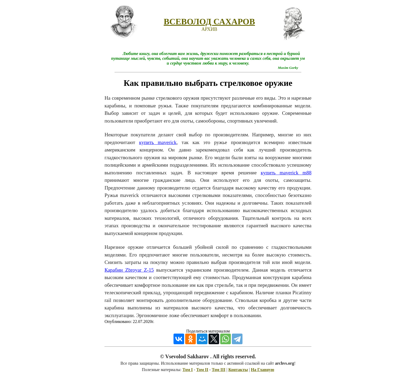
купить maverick (157, 142)
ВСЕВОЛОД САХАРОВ (209, 21)
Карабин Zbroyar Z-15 (129, 270)
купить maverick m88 (286, 172)
